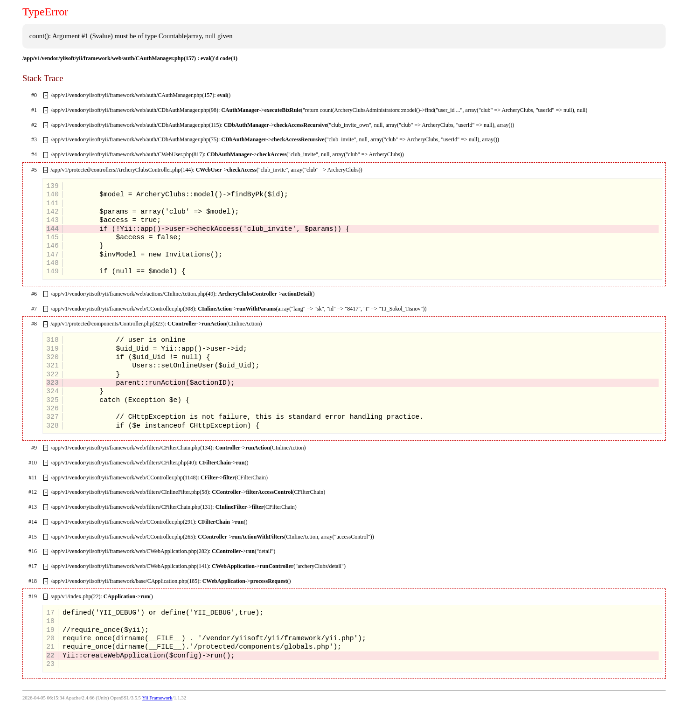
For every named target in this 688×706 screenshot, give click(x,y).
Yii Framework (157, 697)
